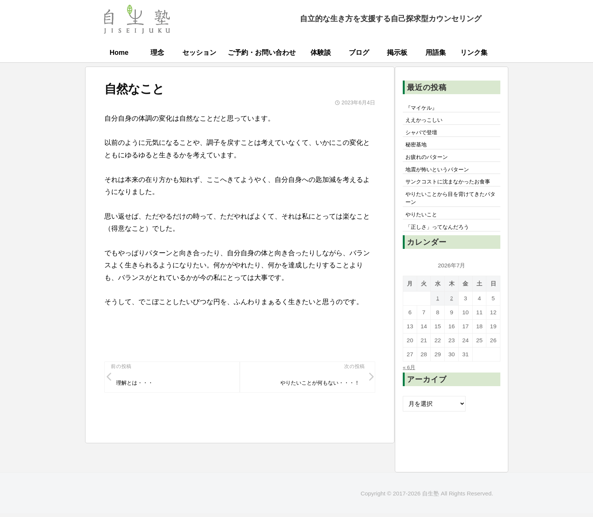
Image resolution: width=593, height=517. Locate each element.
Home (119, 52)
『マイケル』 (424, 108)
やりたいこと (424, 239)
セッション (199, 52)
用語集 (435, 52)
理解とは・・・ (138, 384)
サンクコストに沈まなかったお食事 (451, 197)
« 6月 (410, 394)
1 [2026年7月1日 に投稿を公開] (437, 326)
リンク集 (473, 52)
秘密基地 (418, 150)
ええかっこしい (427, 122)
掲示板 (397, 52)
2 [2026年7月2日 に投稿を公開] (451, 326)
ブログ (359, 52)
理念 (157, 52)
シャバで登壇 (424, 136)
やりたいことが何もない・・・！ (313, 384)
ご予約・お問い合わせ (262, 52)
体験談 (320, 52)
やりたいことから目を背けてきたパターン (451, 221)
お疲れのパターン (430, 164)
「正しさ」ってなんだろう (442, 253)
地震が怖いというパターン (442, 178)
